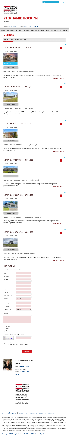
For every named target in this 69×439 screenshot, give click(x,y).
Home (3, 30)
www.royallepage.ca (9, 413)
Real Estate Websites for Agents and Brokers (38, 434)
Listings (26, 30)
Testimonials (56, 30)
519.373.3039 (13, 26)
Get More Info (58, 78)
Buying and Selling (14, 30)
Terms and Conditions (46, 413)
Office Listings (20, 40)
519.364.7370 (28, 26)
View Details (11, 67)
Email (36, 26)
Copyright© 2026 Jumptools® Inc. (12, 434)
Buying (8, 326)
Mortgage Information (40, 30)
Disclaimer (33, 413)
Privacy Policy (23, 413)
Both (7, 330)
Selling (7, 328)
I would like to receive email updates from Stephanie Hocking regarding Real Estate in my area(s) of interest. (17, 344)
